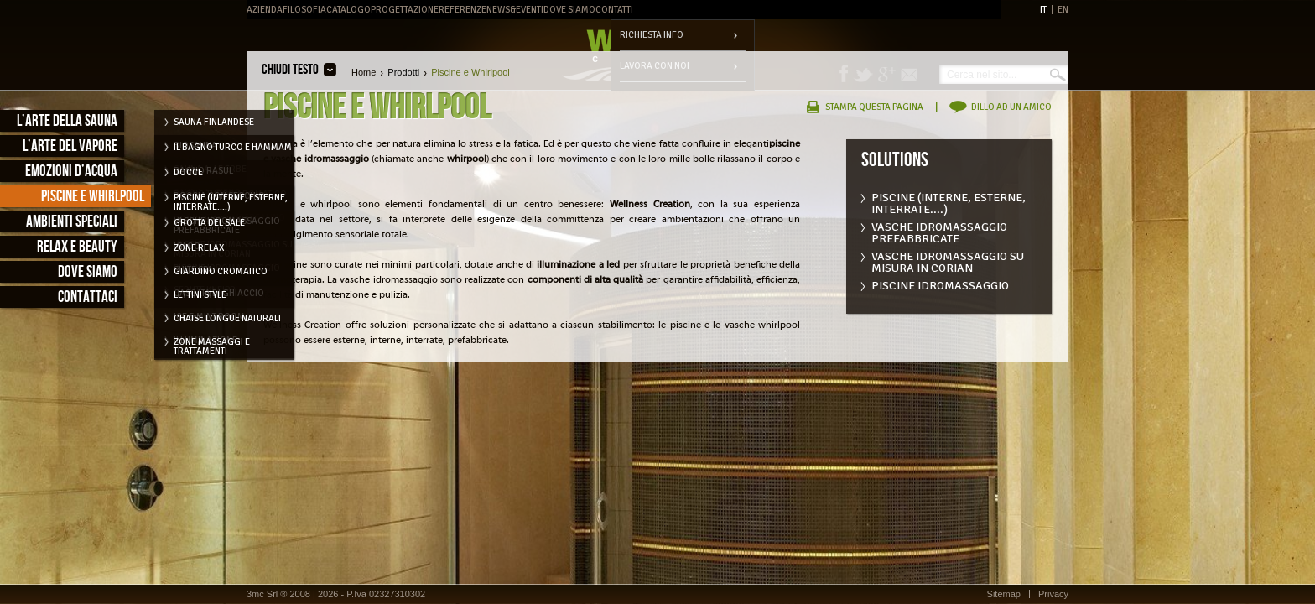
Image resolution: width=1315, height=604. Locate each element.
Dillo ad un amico (1011, 107)
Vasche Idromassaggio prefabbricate (939, 229)
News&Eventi (514, 9)
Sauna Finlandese (214, 122)
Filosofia (304, 9)
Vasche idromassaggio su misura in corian (947, 258)
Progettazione (405, 9)
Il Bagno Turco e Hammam (233, 147)
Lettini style (200, 294)
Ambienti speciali (71, 222)
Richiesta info (651, 34)
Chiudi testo (290, 69)
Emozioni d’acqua (71, 171)
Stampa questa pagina (874, 107)
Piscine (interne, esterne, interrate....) (948, 200)
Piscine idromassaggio (940, 286)
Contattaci (87, 297)
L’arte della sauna (67, 121)
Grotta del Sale (209, 222)
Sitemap (1004, 594)
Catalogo (348, 9)
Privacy (1053, 594)
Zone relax (199, 247)
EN (1063, 9)
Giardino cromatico (221, 271)
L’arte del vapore (70, 146)
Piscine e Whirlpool (92, 196)
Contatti (614, 9)
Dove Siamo (569, 9)
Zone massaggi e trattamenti (212, 344)
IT (1043, 9)
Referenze (462, 9)
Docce (188, 172)
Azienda (265, 9)
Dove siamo (87, 272)
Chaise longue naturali (227, 318)
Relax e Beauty (77, 247)
